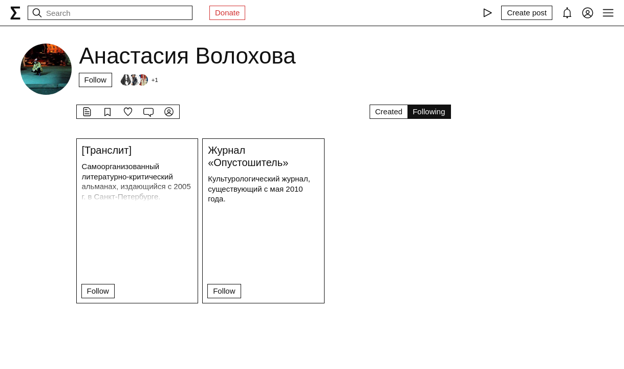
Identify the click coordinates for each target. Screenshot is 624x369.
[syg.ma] (15, 12)
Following (429, 111)
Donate (227, 12)
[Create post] (527, 12)
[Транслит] (107, 150)
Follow (95, 79)
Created (388, 111)
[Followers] (138, 80)
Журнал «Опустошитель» (248, 156)
